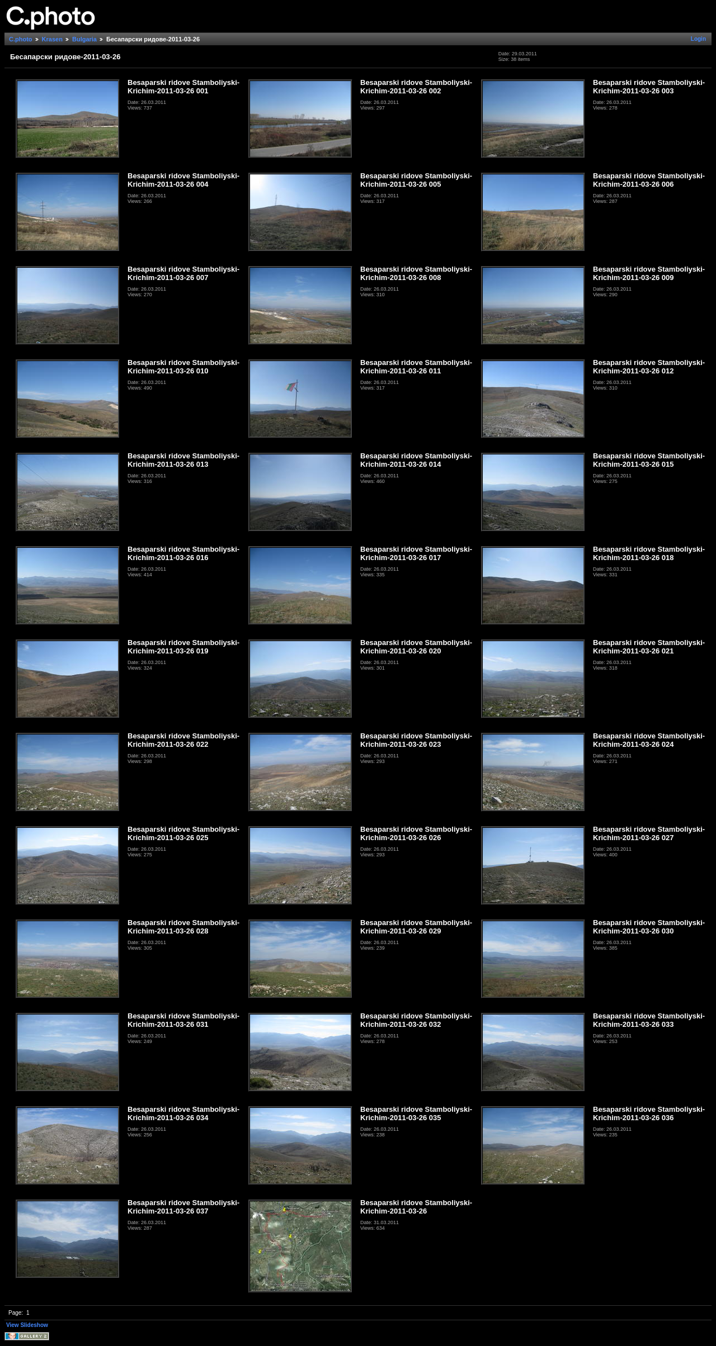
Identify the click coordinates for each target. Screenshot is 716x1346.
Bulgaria (84, 39)
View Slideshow (27, 1325)
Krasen (52, 39)
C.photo (20, 39)
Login (698, 39)
